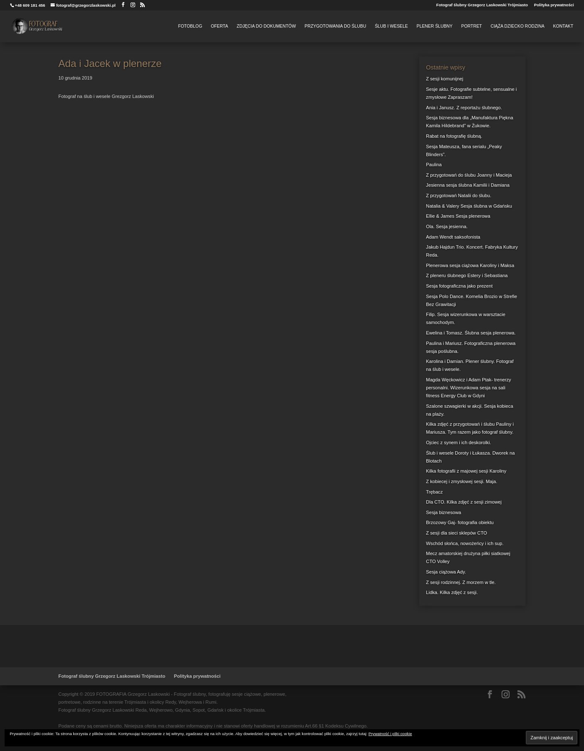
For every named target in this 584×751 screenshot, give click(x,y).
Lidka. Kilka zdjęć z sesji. (452, 592)
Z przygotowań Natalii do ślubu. (458, 195)
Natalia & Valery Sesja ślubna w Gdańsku (469, 205)
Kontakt (563, 26)
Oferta (219, 26)
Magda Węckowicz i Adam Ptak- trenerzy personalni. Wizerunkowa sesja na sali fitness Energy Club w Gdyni (468, 387)
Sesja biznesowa (443, 512)
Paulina (433, 164)
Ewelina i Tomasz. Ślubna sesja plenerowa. (470, 332)
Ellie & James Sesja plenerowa (458, 216)
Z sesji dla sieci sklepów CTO (456, 532)
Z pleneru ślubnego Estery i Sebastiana (466, 275)
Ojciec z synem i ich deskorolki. (458, 442)
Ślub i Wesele (391, 26)
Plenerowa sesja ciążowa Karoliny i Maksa (470, 265)
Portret (471, 26)
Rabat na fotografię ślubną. (454, 136)
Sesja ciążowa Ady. (446, 571)
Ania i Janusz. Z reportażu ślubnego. (464, 107)
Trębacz (434, 491)
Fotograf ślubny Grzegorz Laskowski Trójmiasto (482, 5)
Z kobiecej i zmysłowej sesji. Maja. (461, 481)
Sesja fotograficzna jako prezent (459, 285)
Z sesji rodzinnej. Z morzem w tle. (461, 582)
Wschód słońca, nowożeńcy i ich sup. (464, 543)
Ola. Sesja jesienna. (447, 226)
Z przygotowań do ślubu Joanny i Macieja (469, 174)
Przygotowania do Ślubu (335, 26)
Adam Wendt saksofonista (453, 236)
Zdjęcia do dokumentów (266, 26)
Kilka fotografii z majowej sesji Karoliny (466, 470)
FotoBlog (190, 26)
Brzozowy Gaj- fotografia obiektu (460, 522)
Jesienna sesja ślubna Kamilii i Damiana (468, 185)
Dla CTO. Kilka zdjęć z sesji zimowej (464, 501)
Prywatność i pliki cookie (390, 733)
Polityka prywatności (554, 5)
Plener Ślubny (435, 26)
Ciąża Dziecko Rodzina (518, 26)
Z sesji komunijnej (444, 78)
